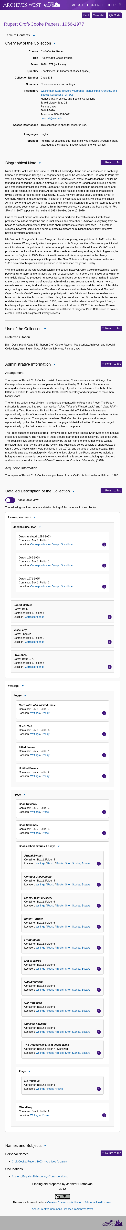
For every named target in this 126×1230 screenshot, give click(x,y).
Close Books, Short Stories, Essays (59, 846)
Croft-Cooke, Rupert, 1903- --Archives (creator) (39, 1161)
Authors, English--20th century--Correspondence (40, 1176)
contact (95, 5)
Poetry (45, 713)
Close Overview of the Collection (54, 43)
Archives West (22, 5)
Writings (35, 713)
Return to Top (111, 162)
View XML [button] (99, 15)
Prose (45, 812)
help (111, 5)
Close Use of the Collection (45, 329)
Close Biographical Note (40, 163)
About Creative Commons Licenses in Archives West (62, 1209)
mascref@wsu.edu (52, 118)
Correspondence (40, 544)
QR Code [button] (114, 15)
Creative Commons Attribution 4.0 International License (79, 1202)
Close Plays (29, 1072)
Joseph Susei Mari (63, 544)
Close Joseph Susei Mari (40, 527)
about (78, 5)
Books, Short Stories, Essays (73, 863)
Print (86, 15)
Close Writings (23, 686)
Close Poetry (25, 696)
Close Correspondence (35, 517)
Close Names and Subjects (45, 1146)
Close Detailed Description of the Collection (73, 491)
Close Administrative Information (54, 365)
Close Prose (24, 795)
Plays (59, 1088)
